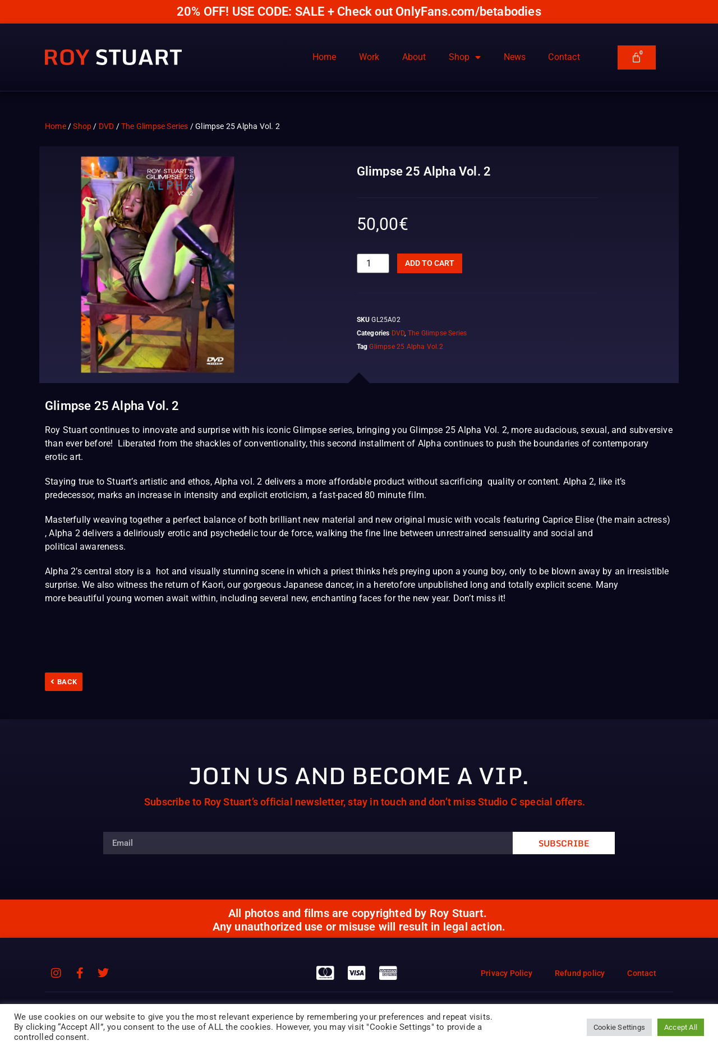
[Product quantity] (373, 263)
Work (369, 57)
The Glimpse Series (154, 126)
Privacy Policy (506, 973)
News (515, 57)
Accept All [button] (680, 1027)
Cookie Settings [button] (619, 1027)
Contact (563, 57)
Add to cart (429, 263)
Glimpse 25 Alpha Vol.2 (406, 347)
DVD (106, 126)
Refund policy (580, 973)
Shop (465, 57)
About (414, 57)
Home (324, 57)
